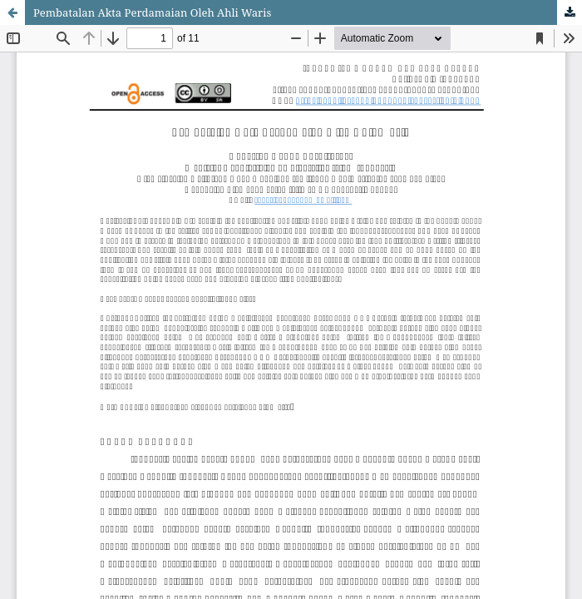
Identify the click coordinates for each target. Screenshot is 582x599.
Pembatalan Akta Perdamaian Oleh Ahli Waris (152, 12)
